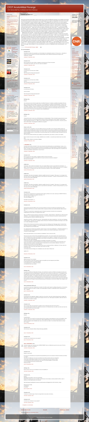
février (73, 115)
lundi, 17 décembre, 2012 (28, 332)
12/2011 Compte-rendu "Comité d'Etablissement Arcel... (76, 63)
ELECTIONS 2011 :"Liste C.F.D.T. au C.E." (76, 71)
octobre (73, 96)
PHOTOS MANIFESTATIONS (75, 57)
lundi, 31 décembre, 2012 (28, 364)
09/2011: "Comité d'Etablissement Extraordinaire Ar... (75, 52)
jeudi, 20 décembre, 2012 (28, 339)
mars (73, 114)
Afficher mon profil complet (77, 85)
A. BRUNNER (26, 144)
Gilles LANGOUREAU (28, 343)
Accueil (45, 410)
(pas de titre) (14, 59)
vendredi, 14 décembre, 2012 (29, 300)
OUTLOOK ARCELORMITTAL (12, 20)
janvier (73, 91)
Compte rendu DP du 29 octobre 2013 (14, 90)
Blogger (51, 417)
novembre (74, 94)
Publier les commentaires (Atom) (32, 412)
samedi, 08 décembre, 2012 (29, 169)
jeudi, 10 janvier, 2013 (28, 388)
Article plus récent (25, 410)
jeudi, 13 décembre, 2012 (28, 291)
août (73, 124)
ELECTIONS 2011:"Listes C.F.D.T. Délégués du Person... (77, 74)
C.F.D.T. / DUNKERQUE (11, 32)
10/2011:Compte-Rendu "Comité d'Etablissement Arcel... (76, 60)
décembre (74, 93)
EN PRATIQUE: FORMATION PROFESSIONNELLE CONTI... (76, 68)
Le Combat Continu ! (14, 71)
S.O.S (8, 18)
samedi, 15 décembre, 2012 (29, 323)
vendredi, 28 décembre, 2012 (29, 347)
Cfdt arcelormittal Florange (76, 84)
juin (72, 90)
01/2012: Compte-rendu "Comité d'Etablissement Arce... (76, 77)
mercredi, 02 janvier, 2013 (28, 371)
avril (73, 99)
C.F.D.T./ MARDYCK (10, 26)
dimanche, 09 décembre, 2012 (29, 201)
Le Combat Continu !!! (11, 119)
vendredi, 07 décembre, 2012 (29, 57)
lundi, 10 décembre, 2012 (28, 266)
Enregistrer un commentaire (28, 404)
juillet (73, 108)
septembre (74, 97)
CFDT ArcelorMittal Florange (21, 7)
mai (72, 111)
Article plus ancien (64, 410)
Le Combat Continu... (11, 111)
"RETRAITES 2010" (75, 55)
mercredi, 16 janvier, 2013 (28, 395)
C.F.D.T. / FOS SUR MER (11, 29)
